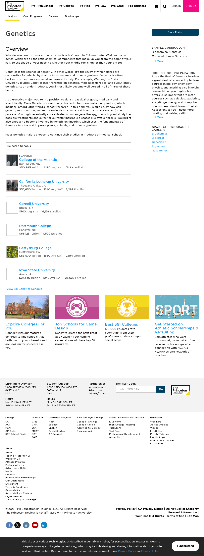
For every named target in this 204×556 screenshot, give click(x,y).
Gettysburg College (35, 248)
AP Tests (10, 431)
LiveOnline (156, 431)
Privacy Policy (127, 551)
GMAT (35, 424)
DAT (34, 434)
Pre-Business (137, 5)
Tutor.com (115, 427)
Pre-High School (42, 5)
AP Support (55, 434)
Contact (10, 474)
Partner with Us (14, 465)
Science (53, 424)
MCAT (35, 431)
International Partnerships (20, 477)
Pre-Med (84, 5)
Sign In (176, 5)
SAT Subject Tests (15, 434)
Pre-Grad (117, 5)
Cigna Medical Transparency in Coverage (20, 498)
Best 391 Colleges (121, 324)
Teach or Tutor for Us (17, 455)
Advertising (95, 390)
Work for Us (12, 458)
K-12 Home (115, 421)
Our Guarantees (14, 480)
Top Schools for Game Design (76, 326)
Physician (158, 146)
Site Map (193, 516)
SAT (7, 421)
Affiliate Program (15, 462)
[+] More (158, 61)
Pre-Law (100, 5)
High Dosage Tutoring (122, 424)
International (95, 387)
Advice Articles (159, 424)
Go (161, 389)
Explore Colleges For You (25, 326)
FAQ (8, 393)
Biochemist (159, 133)
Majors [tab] (12, 16)
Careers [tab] (53, 16)
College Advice (86, 424)
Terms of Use (150, 551)
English (53, 427)
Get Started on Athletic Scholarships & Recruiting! (176, 328)
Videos (154, 427)
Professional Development (124, 434)
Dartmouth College (35, 226)
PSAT (8, 427)
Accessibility (12, 490)
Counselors (156, 443)
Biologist (158, 137)
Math (51, 421)
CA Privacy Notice (150, 508)
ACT (7, 424)
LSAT (35, 427)
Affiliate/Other (96, 393)
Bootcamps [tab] (72, 16)
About (9, 452)
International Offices (162, 440)
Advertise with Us (15, 468)
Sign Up (191, 5)
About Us (114, 437)
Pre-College (66, 5)
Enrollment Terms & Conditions (16, 485)
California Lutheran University (44, 182)
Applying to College (89, 427)
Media (8, 471)
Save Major (175, 32)
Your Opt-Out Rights (149, 516)
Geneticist (159, 141)
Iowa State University (37, 270)
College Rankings (87, 421)
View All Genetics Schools (24, 288)
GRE (34, 421)
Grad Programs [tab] (32, 16)
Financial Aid (84, 431)
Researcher (159, 150)
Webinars (155, 421)
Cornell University (34, 204)
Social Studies (57, 431)
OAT (34, 437)
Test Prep (114, 431)
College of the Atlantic (38, 160)
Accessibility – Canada (18, 493)
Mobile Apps (157, 437)
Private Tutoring (159, 434)
